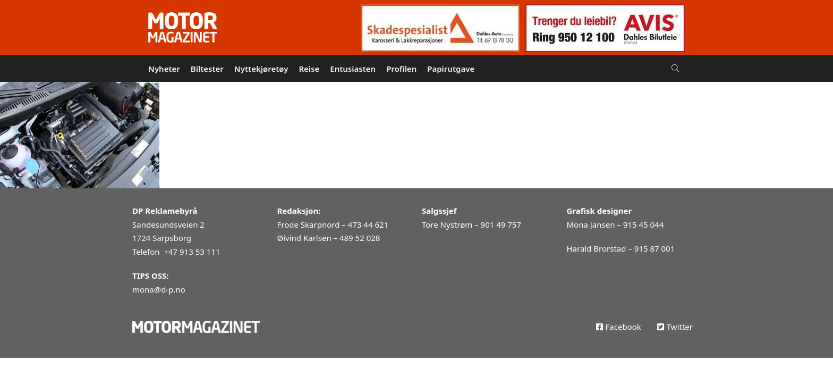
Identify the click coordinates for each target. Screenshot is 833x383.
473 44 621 (368, 224)
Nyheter (164, 68)
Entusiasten (353, 68)
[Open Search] (675, 68)
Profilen (401, 68)
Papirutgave (450, 68)
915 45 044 (643, 224)
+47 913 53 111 (192, 251)
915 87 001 (654, 248)
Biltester (207, 68)
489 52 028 (359, 237)
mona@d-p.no (158, 289)
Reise (309, 68)
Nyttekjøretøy (261, 68)
